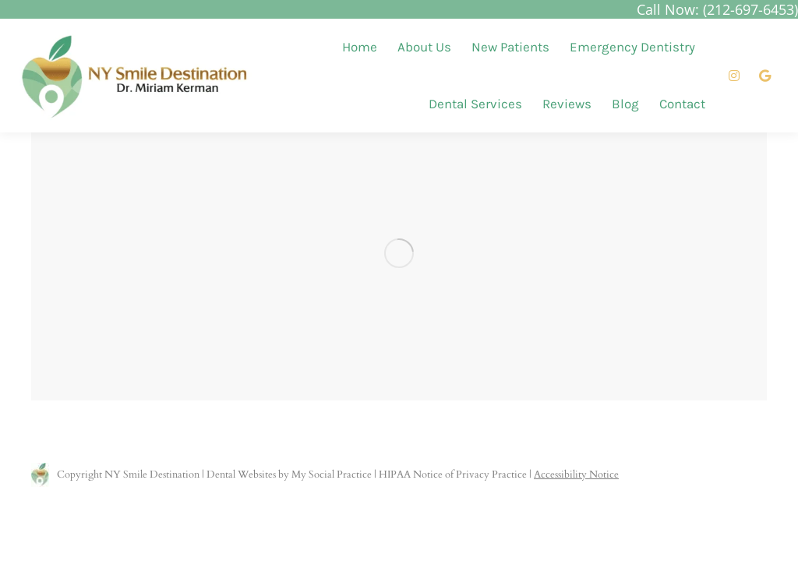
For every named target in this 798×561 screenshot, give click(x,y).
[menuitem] (359, 47)
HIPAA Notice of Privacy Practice (453, 475)
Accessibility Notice (576, 475)
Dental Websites (241, 475)
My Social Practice (330, 475)
